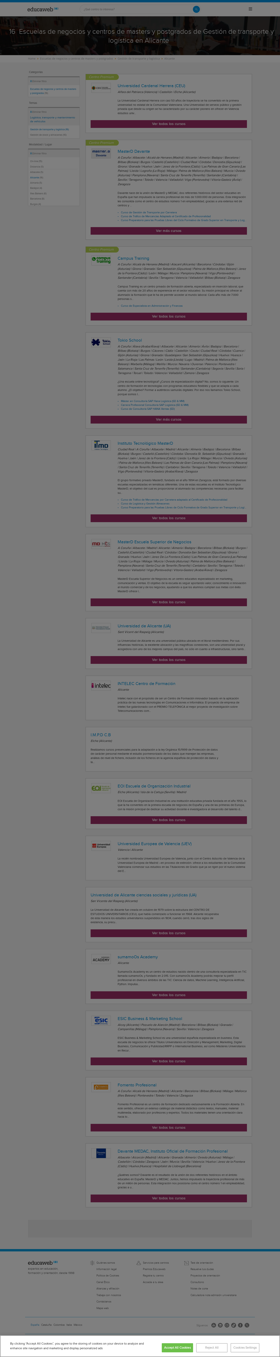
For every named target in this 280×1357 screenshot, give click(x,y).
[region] (140, 1346)
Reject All (212, 1348)
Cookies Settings (245, 1348)
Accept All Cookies (177, 1348)
